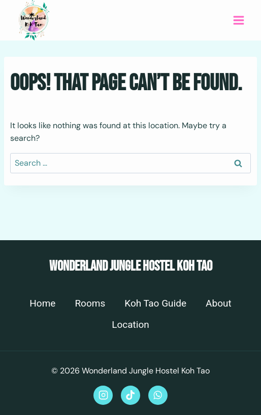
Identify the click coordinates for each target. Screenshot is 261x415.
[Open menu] (238, 20)
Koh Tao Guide (155, 303)
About (219, 303)
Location (130, 325)
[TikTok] (130, 395)
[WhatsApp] (158, 395)
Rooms (90, 303)
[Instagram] (103, 395)
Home (42, 303)
